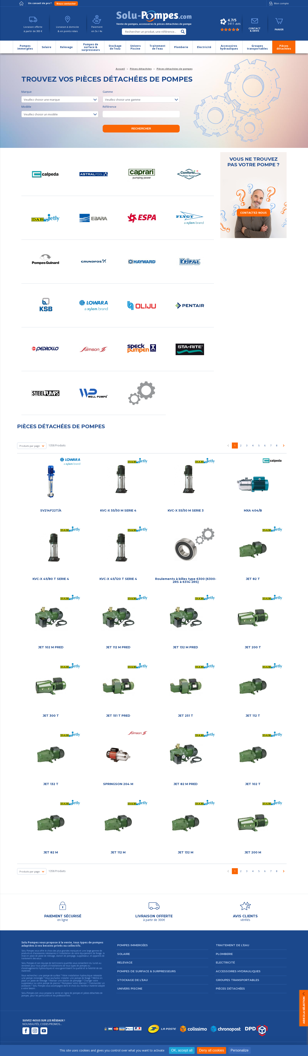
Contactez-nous (253, 213)
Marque (59, 96)
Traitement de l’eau (232, 945)
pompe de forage (82, 978)
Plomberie (224, 954)
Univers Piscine (129, 988)
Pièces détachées (230, 988)
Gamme (141, 96)
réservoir (82, 983)
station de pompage (72, 980)
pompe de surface (51, 975)
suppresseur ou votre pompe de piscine (40, 983)
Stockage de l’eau (132, 980)
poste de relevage (39, 980)
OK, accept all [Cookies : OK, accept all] (181, 1050)
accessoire (26, 985)
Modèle (59, 111)
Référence (141, 111)
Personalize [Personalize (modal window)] (240, 1050)
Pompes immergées (132, 945)
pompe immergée (34, 978)
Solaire (123, 954)
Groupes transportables (237, 980)
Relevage (124, 962)
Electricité (225, 962)
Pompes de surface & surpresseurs (146, 971)
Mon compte (278, 3)
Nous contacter (66, 3)
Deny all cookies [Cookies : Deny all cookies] (211, 1050)
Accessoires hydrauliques (238, 971)
